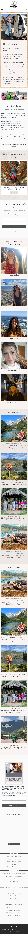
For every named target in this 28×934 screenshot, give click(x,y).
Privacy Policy (21, 929)
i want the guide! (14, 805)
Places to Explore (14, 898)
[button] (14, 4)
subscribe (14, 227)
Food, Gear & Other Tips (14, 915)
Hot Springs (14, 890)
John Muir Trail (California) (14, 910)
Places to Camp (14, 895)
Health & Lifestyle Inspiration (14, 866)
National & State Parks (14, 893)
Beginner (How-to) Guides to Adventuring (14, 873)
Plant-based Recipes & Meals (14, 856)
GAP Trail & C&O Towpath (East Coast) (14, 913)
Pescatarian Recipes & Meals (14, 859)
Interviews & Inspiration (14, 883)
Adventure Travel (14, 881)
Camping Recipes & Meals (14, 861)
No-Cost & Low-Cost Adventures (14, 876)
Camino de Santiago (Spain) (14, 907)
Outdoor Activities (14, 878)
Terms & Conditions (14, 931)
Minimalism (14, 864)
